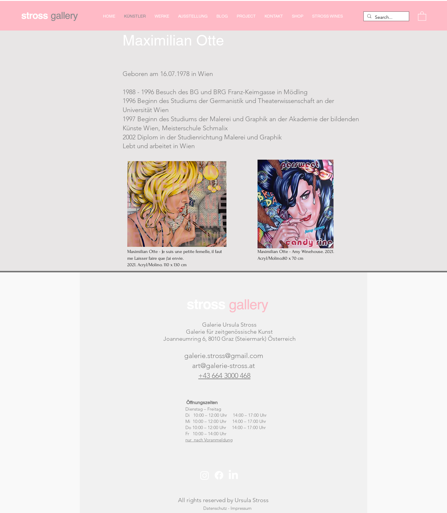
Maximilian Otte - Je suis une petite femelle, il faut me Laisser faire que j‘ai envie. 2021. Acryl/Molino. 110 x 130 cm (174, 258)
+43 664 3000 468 (224, 375)
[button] (422, 16)
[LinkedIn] (233, 475)
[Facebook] (219, 475)
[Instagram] (204, 475)
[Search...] (386, 17)
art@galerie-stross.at (223, 365)
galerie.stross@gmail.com (223, 355)
